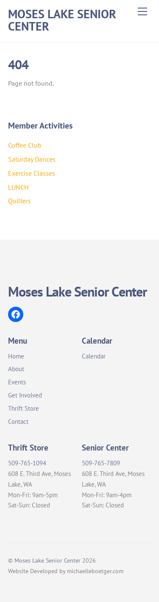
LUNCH (18, 187)
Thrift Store (23, 408)
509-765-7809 (101, 463)
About (16, 369)
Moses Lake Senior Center (47, 560)
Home (16, 356)
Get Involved (25, 395)
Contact (18, 421)
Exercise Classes (31, 173)
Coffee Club (25, 145)
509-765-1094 (27, 463)
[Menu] (142, 11)
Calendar (94, 356)
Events (17, 382)
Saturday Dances (32, 159)
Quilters (19, 200)
